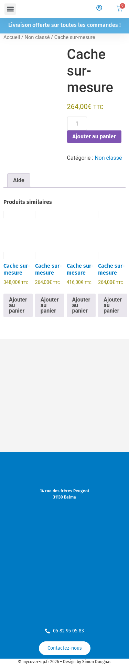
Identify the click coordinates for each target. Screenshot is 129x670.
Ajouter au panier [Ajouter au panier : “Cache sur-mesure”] (18, 305)
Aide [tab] (18, 180)
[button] (10, 9)
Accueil (11, 37)
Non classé (37, 37)
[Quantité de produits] (77, 123)
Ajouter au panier (94, 136)
